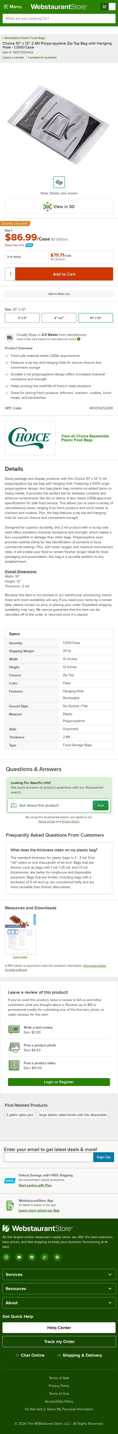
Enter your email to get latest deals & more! (50, 1149)
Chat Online (30, 1355)
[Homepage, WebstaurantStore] (59, 6)
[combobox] (59, 18)
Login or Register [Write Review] (59, 1082)
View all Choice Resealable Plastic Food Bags (85, 438)
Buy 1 (8, 230)
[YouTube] (19, 1257)
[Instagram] (6, 1257)
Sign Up (104, 1157)
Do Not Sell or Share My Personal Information (59, 1409)
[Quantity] (10, 274)
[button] (59, 182)
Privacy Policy (70, 821)
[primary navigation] (12, 6)
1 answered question (42, 57)
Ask (100, 805)
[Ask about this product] (59, 805)
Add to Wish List (59, 294)
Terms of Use (46, 821)
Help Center (59, 1327)
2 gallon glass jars (19, 1115)
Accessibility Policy (59, 1401)
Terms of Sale (59, 1378)
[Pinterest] (57, 1257)
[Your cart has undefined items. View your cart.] (108, 6)
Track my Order (59, 1341)
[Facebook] (32, 1257)
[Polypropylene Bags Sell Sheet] (20, 936)
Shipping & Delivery (80, 1355)
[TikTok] (44, 1257)
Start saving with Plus (35, 1185)
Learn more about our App (39, 1210)
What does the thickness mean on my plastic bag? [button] (54, 850)
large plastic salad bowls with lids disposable (73, 1115)
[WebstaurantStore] (59, 1228)
